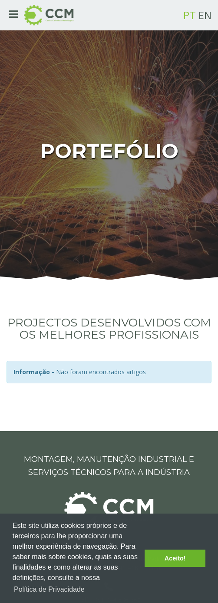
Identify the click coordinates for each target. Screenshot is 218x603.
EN (204, 15)
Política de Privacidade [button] (49, 589)
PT (189, 15)
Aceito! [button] (175, 558)
